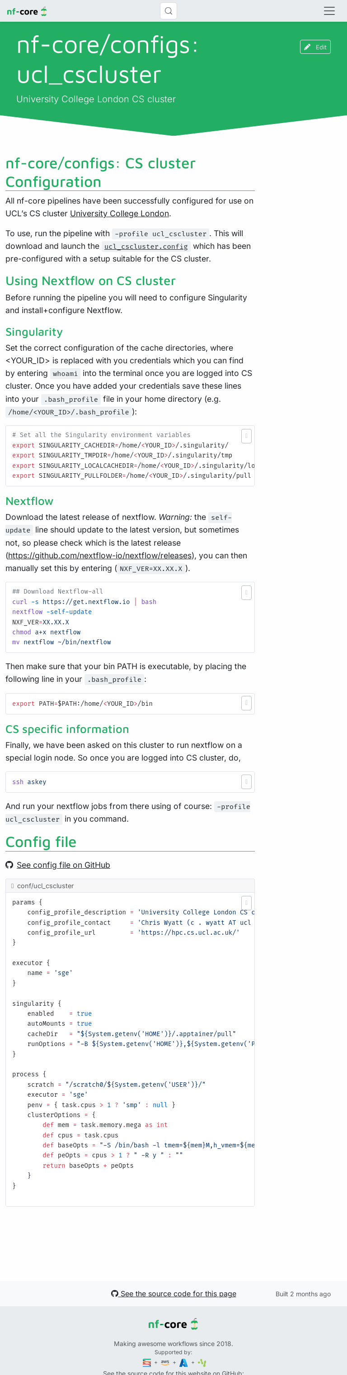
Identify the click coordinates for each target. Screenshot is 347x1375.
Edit (315, 47)
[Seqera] (148, 1362)
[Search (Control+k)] (168, 10)
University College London (119, 213)
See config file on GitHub (57, 865)
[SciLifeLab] (202, 1362)
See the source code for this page (173, 1293)
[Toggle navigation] (329, 10)
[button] (246, 436)
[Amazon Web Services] (166, 1362)
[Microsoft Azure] (184, 1362)
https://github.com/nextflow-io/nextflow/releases (100, 555)
